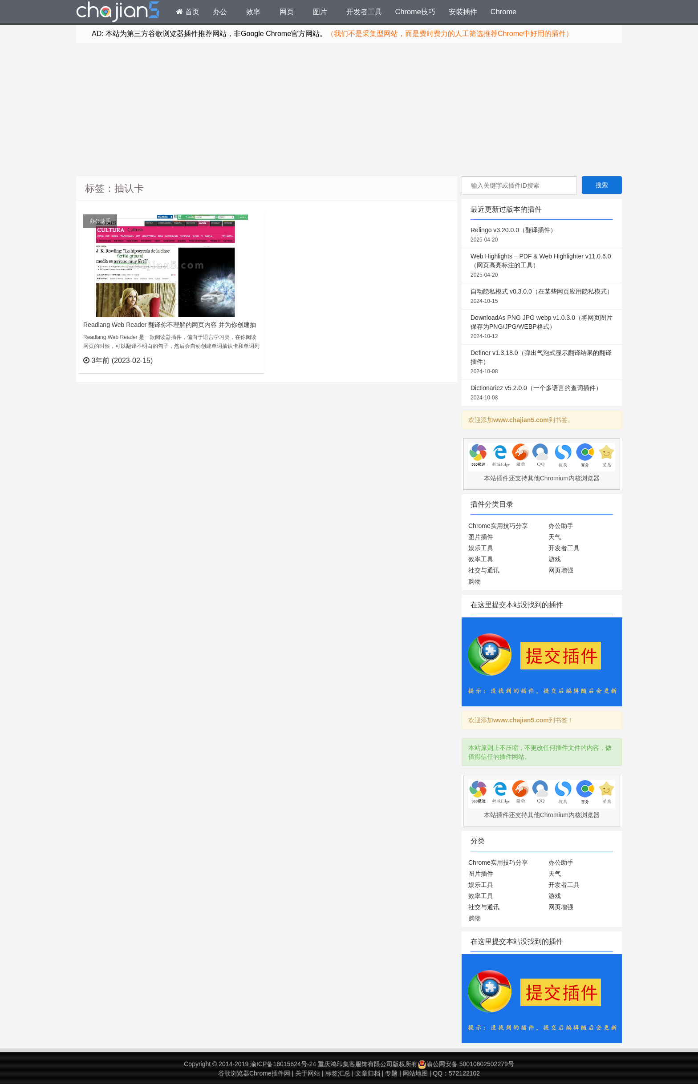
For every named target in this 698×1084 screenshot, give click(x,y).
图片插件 (480, 536)
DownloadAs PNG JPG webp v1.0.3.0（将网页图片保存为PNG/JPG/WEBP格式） (542, 327)
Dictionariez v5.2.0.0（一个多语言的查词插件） (542, 393)
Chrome (503, 12)
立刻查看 (241, 360)
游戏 (554, 559)
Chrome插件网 (118, 12)
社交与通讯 (483, 570)
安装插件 (463, 12)
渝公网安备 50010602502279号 (466, 1064)
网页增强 (560, 570)
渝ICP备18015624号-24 (283, 1064)
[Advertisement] (349, 109)
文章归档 (367, 1073)
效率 (253, 12)
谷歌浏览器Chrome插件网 (254, 1073)
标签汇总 (337, 1073)
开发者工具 (364, 12)
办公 (220, 12)
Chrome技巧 (415, 12)
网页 (287, 12)
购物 (474, 581)
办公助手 (100, 221)
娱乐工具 (480, 548)
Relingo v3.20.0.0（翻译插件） (542, 235)
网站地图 (415, 1073)
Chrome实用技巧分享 (498, 525)
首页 (187, 12)
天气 (554, 536)
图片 (320, 12)
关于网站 (307, 1073)
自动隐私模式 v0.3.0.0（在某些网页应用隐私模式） (542, 297)
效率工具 (480, 559)
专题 (391, 1073)
